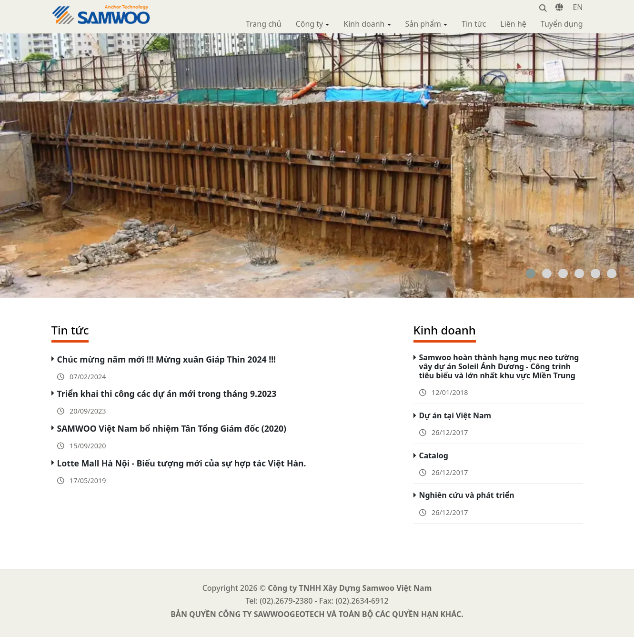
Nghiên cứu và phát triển (466, 495)
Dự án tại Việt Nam (455, 415)
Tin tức (474, 24)
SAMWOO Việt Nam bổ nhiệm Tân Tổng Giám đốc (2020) (172, 428)
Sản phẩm (423, 24)
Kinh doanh (363, 24)
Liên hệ (513, 24)
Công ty (309, 24)
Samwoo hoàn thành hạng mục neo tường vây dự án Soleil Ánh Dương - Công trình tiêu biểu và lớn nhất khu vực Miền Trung (499, 366)
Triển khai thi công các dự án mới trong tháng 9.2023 (167, 393)
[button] (531, 273)
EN (578, 7)
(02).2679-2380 (286, 601)
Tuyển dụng (562, 24)
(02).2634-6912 (362, 601)
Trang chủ (264, 24)
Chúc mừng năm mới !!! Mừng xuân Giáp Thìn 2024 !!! (166, 359)
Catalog (433, 455)
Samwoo (67, 9)
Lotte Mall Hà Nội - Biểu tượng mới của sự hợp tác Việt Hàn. (181, 463)
